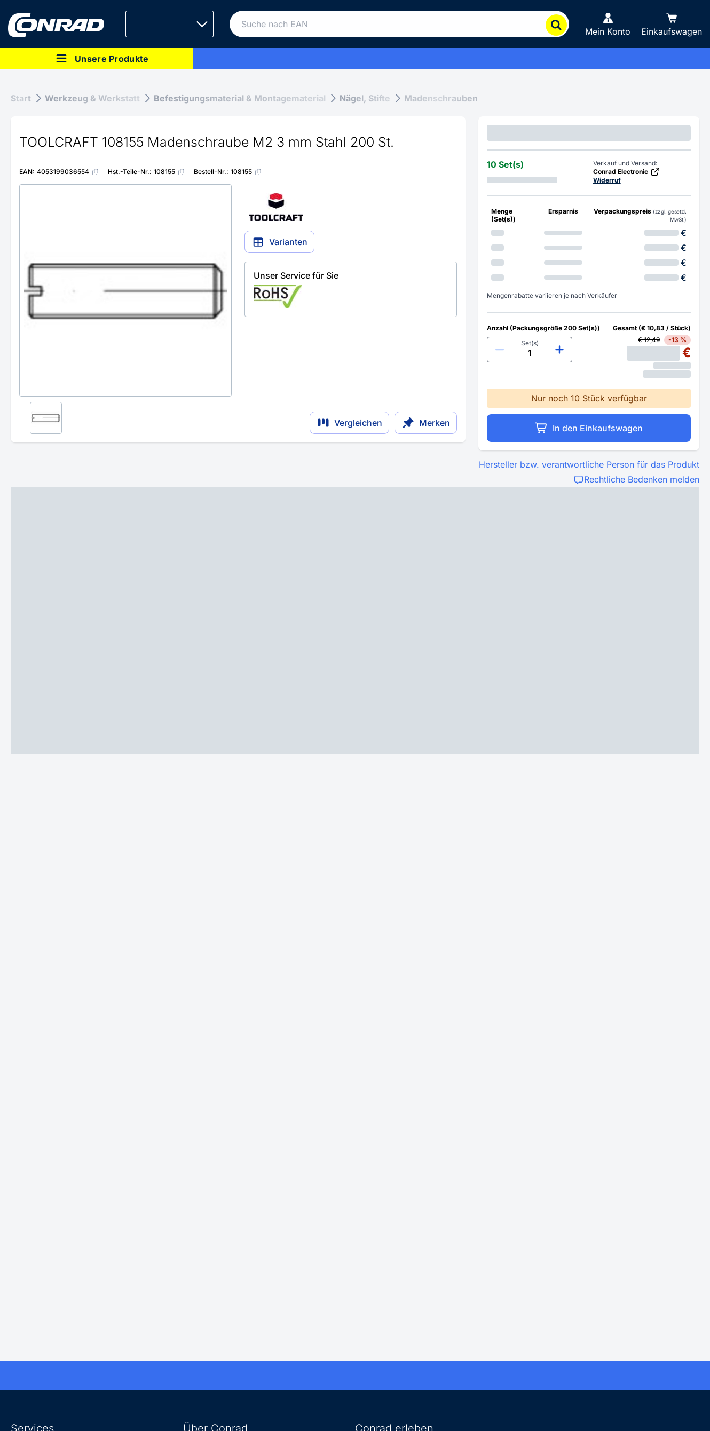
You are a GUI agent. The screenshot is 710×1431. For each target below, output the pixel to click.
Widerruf (607, 180)
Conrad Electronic (626, 172)
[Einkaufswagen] (671, 24)
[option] (589, 232)
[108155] (169, 172)
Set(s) (530, 343)
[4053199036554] (68, 172)
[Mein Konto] (607, 24)
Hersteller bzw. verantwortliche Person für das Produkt (589, 464)
